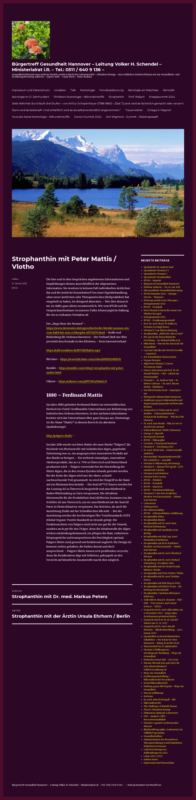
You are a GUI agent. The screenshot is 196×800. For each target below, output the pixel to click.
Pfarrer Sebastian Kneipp (157, 709)
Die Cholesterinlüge (154, 510)
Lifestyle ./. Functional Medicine (160, 443)
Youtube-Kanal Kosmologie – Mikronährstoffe (41, 116)
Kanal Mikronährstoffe (156, 683)
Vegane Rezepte (152, 360)
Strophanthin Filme (154, 516)
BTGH (15, 288)
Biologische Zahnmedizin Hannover (162, 397)
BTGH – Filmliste (153, 480)
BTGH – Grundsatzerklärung (159, 490)
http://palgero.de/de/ (59, 435)
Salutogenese (151, 506)
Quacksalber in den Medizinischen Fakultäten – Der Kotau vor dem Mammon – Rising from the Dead (162, 639)
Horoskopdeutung (111, 90)
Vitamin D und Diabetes (156, 473)
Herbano (148, 696)
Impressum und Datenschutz (31, 90)
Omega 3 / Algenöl (159, 110)
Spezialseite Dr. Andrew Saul (158, 267)
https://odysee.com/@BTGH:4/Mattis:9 (83, 381)
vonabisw (60, 90)
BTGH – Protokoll (153, 307)
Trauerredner (134, 110)
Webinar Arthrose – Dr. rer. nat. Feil (162, 287)
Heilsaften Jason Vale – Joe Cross (161, 659)
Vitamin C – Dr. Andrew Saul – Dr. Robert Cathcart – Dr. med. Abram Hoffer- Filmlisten (161, 383)
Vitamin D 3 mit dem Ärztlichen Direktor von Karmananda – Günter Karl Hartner (162, 496)
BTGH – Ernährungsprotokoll (159, 320)
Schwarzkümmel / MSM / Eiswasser (162, 430)
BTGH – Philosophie (154, 440)
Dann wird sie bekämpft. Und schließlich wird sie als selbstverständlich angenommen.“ (66, 110)
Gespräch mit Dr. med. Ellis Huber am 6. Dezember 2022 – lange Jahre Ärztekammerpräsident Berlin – (163, 613)
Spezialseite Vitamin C (155, 273)
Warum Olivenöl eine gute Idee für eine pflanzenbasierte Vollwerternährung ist (162, 666)
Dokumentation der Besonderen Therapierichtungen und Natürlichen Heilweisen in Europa (163, 743)
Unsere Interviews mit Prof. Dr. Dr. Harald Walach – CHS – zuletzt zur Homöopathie (161, 373)
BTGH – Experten (153, 486)
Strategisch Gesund (154, 436)
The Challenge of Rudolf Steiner (160, 706)
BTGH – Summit (152, 280)
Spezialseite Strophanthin (157, 277)
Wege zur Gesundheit (155, 673)
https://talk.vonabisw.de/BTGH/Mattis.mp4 (73, 350)
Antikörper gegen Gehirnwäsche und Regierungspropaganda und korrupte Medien (163, 403)
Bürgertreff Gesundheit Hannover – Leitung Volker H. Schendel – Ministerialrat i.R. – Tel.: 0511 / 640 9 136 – (87, 66)
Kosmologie (87, 90)
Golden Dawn (151, 759)
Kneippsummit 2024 (162, 96)
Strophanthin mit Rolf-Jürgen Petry (162, 583)
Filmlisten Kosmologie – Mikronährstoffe (79, 96)
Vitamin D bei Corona (155, 476)
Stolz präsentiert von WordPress (144, 785)
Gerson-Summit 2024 (87, 116)
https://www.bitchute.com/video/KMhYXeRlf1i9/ (90, 359)
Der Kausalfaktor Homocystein (160, 357)
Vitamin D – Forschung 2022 (158, 446)
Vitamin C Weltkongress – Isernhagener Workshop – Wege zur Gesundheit (162, 653)
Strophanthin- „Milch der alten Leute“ (163, 333)
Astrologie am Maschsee (143, 90)
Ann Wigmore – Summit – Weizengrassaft (132, 116)
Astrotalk (168, 90)
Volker (15, 279)
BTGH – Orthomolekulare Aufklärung (163, 513)
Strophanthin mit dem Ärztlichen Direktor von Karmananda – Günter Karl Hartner (162, 546)
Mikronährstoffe (152, 703)
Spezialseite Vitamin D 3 (156, 270)
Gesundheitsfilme (153, 736)
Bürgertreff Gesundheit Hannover (161, 283)
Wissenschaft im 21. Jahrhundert (160, 646)
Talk (73, 90)
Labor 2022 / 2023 (153, 756)
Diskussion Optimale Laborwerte (161, 713)
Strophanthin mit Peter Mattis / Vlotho (163, 573)
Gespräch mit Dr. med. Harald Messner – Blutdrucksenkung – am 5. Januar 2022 (163, 629)
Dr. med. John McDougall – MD (160, 699)
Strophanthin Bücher (154, 520)
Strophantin (116, 96)
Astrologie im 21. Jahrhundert (30, 96)
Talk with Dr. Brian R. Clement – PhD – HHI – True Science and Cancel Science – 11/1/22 (164, 603)
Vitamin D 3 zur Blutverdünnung (160, 330)
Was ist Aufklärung (153, 693)
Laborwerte (150, 503)
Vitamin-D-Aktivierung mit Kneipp (162, 463)
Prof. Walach (136, 96)
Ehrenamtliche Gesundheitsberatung (163, 290)
